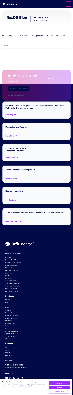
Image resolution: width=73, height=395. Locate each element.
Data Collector (9, 273)
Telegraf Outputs (10, 336)
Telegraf (7, 326)
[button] (68, 4)
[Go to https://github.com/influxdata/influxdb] (18, 378)
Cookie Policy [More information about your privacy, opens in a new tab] (20, 386)
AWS (6, 328)
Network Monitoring (11, 291)
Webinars (8, 310)
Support (7, 308)
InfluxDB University (11, 318)
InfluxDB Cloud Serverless (13, 260)
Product (50, 35)
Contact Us (8, 358)
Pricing (7, 276)
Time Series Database (12, 283)
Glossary (8, 339)
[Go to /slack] (22, 378)
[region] (36, 387)
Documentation (10, 313)
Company (11, 35)
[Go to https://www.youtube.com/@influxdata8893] (6, 378)
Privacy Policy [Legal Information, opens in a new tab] (29, 386)
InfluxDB (8, 257)
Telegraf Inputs (9, 334)
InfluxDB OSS (9, 323)
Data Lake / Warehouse (12, 270)
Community (8, 321)
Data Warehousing (11, 289)
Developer (23, 35)
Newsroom (8, 355)
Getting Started (37, 35)
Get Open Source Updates (19, 90)
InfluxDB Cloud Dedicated (13, 263)
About (7, 347)
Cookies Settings (60, 392)
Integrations (9, 268)
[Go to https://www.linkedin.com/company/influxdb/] (13, 378)
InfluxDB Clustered (11, 265)
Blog (6, 302)
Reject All (59, 387)
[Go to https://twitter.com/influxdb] (10, 378)
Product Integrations (11, 331)
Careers (7, 350)
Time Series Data (10, 281)
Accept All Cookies (60, 383)
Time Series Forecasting (12, 286)
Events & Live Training (12, 315)
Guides (7, 300)
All (3, 35)
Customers (8, 305)
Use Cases (60, 35)
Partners (7, 353)
